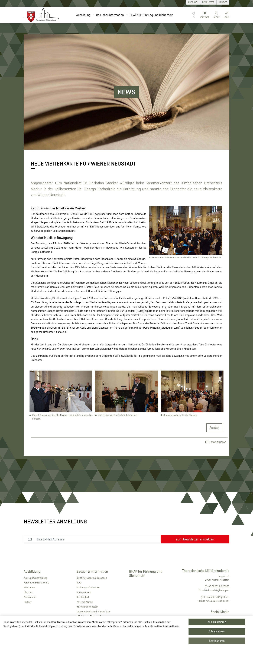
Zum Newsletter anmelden (195, 539)
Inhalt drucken (215, 442)
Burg (78, 582)
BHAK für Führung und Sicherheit (151, 15)
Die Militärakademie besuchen (91, 577)
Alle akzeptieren (216, 621)
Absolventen (30, 597)
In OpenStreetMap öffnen (216, 597)
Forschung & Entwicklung (36, 582)
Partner (27, 601)
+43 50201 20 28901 (218, 586)
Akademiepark (83, 592)
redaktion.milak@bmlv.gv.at (215, 590)
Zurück (214, 428)
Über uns (28, 592)
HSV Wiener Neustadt (87, 606)
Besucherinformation (110, 15)
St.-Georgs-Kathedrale (87, 587)
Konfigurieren (217, 640)
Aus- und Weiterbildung (35, 577)
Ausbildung (83, 15)
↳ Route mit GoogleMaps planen (213, 600)
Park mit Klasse (84, 601)
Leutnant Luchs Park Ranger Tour (93, 611)
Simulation (29, 587)
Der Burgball (82, 597)
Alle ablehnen (217, 631)
